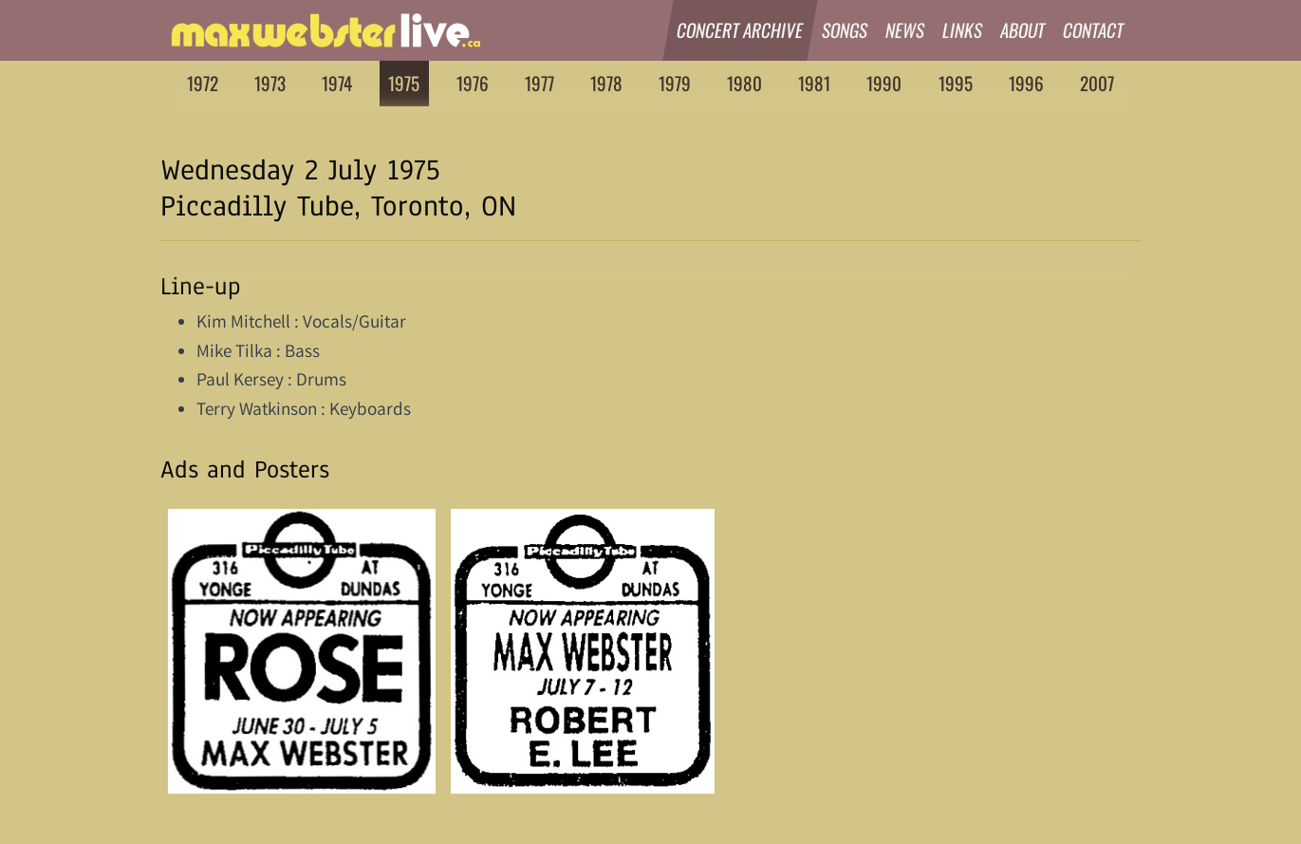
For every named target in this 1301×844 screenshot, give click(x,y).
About (1023, 30)
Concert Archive (741, 30)
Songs (845, 30)
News (905, 30)
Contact (1093, 30)
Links (962, 30)
